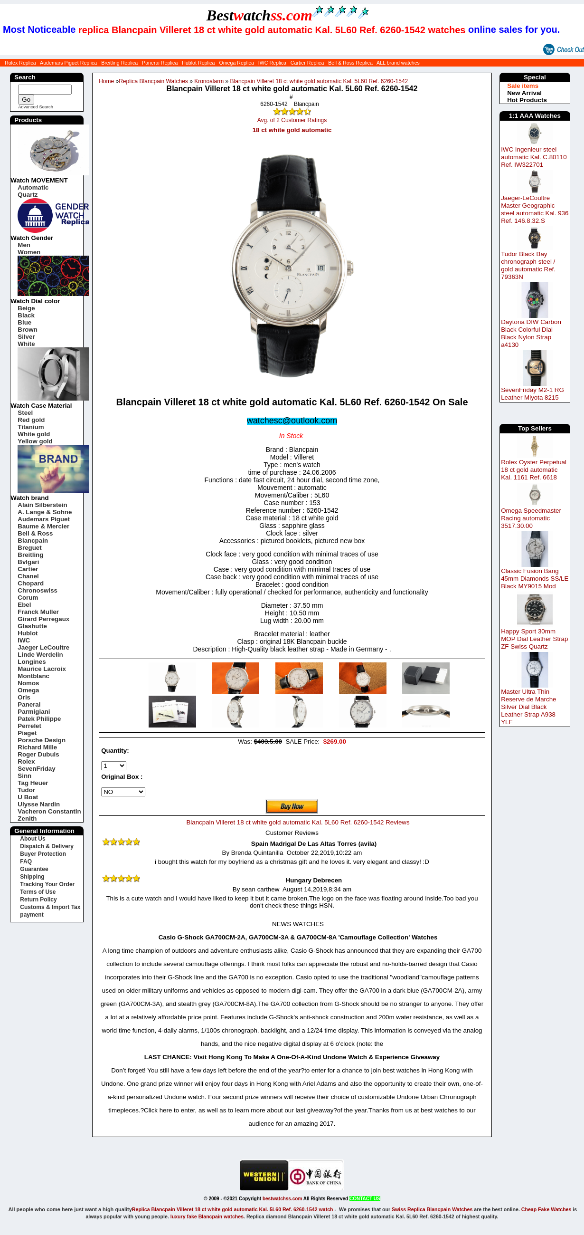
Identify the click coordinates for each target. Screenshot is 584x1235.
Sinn (24, 775)
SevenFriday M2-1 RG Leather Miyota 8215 (532, 393)
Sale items (522, 85)
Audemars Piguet (44, 519)
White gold (34, 434)
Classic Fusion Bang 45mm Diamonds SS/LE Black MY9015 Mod (534, 578)
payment (31, 914)
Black (26, 315)
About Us (32, 838)
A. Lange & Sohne (45, 512)
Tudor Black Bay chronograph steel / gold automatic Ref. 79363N (528, 265)
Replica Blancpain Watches (153, 81)
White (26, 343)
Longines (32, 661)
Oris (24, 697)
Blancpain (33, 540)
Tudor (26, 790)
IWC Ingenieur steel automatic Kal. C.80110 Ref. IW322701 (534, 157)
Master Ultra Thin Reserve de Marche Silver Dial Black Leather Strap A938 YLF (528, 707)
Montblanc (33, 676)
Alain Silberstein (42, 504)
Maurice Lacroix (42, 668)
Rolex (26, 761)
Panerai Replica (160, 63)
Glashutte (32, 626)
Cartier (28, 569)
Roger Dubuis (38, 754)
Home (106, 81)
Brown (27, 329)
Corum (28, 597)
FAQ (26, 861)
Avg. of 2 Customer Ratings (292, 120)
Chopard (31, 583)
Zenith (27, 818)
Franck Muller (38, 611)
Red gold (31, 419)
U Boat (28, 797)
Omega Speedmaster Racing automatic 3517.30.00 (531, 518)
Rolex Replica (20, 63)
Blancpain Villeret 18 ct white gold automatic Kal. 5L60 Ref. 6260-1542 (319, 81)
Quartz (28, 194)
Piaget (27, 733)
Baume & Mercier (43, 526)
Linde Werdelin (40, 654)
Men (24, 245)
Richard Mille (37, 747)
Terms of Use (38, 892)
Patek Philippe (39, 718)
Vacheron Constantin (49, 811)
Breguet (29, 547)
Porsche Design (42, 740)
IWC (24, 640)
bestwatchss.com (282, 1198)
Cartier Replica (307, 63)
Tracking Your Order (47, 884)
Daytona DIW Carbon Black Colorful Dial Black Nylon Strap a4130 (531, 333)
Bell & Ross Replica (350, 63)
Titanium (31, 427)
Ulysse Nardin (39, 804)
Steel (25, 412)
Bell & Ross (35, 533)
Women (29, 252)
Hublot (28, 633)
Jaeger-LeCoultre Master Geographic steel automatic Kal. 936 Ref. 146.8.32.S (534, 209)
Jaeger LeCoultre (43, 647)
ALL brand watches (398, 63)
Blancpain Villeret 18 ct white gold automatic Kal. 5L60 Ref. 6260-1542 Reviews (297, 822)
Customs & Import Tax (50, 907)
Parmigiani (34, 711)
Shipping (32, 876)
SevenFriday (36, 768)
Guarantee (34, 869)
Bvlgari (28, 561)
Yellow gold (35, 441)
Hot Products (527, 100)
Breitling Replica (119, 63)
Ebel (24, 604)
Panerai (29, 704)
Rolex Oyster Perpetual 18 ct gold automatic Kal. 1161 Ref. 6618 (533, 470)
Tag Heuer (33, 782)
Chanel (28, 576)
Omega (28, 690)
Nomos (28, 683)
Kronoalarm (209, 81)
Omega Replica (236, 63)
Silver (26, 336)
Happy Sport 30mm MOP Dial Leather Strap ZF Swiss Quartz (534, 639)
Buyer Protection (43, 854)
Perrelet (29, 725)
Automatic (33, 187)
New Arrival (524, 92)
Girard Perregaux (43, 618)
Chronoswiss (37, 590)
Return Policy (38, 899)
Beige (26, 308)
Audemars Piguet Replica (68, 63)
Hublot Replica (198, 63)
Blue (24, 322)
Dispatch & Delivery (47, 846)
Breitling (30, 554)
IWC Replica (272, 63)
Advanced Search (35, 107)
